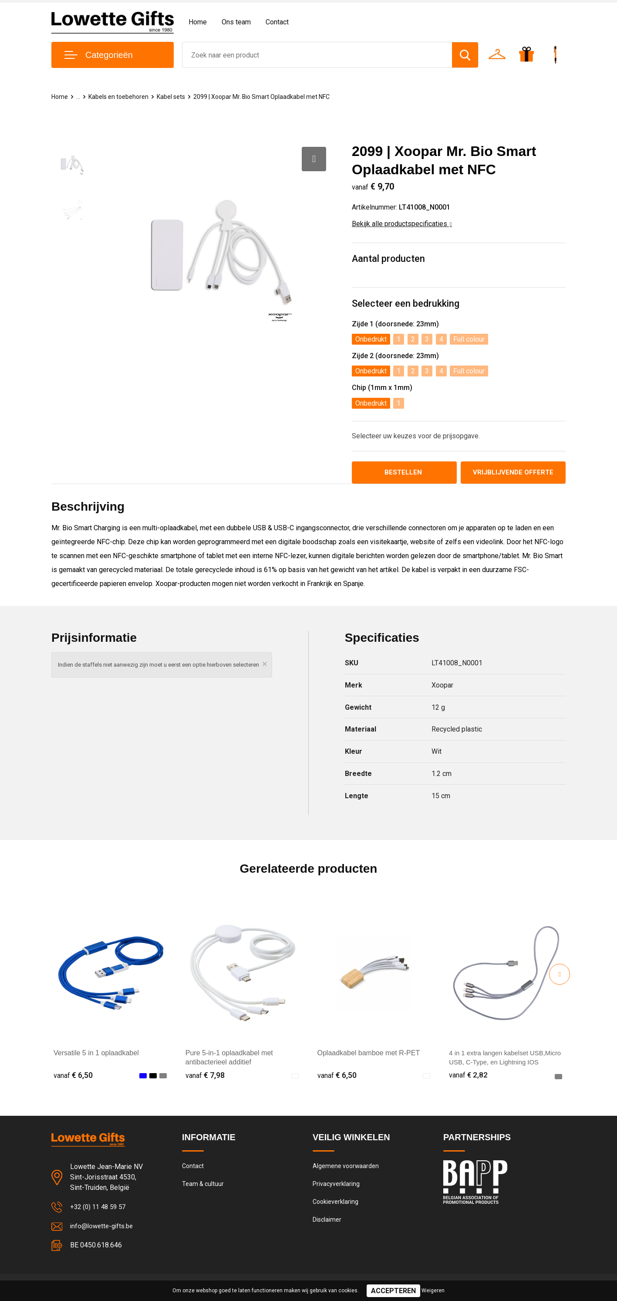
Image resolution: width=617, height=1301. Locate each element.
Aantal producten (389, 259)
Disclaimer (327, 1223)
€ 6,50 (73, 1076)
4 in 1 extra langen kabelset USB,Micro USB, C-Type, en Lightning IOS (492, 1063)
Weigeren (433, 1290)
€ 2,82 (468, 1076)
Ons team (236, 22)
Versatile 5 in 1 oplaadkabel (96, 1054)
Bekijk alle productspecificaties (402, 224)
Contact (277, 22)
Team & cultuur (204, 1186)
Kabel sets (175, 97)
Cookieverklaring (336, 1205)
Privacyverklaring (336, 1186)
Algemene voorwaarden (347, 1167)
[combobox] (317, 55)
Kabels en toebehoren (120, 97)
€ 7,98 (205, 1076)
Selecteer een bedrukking (405, 303)
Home (198, 22)
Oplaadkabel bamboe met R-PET (368, 1054)
